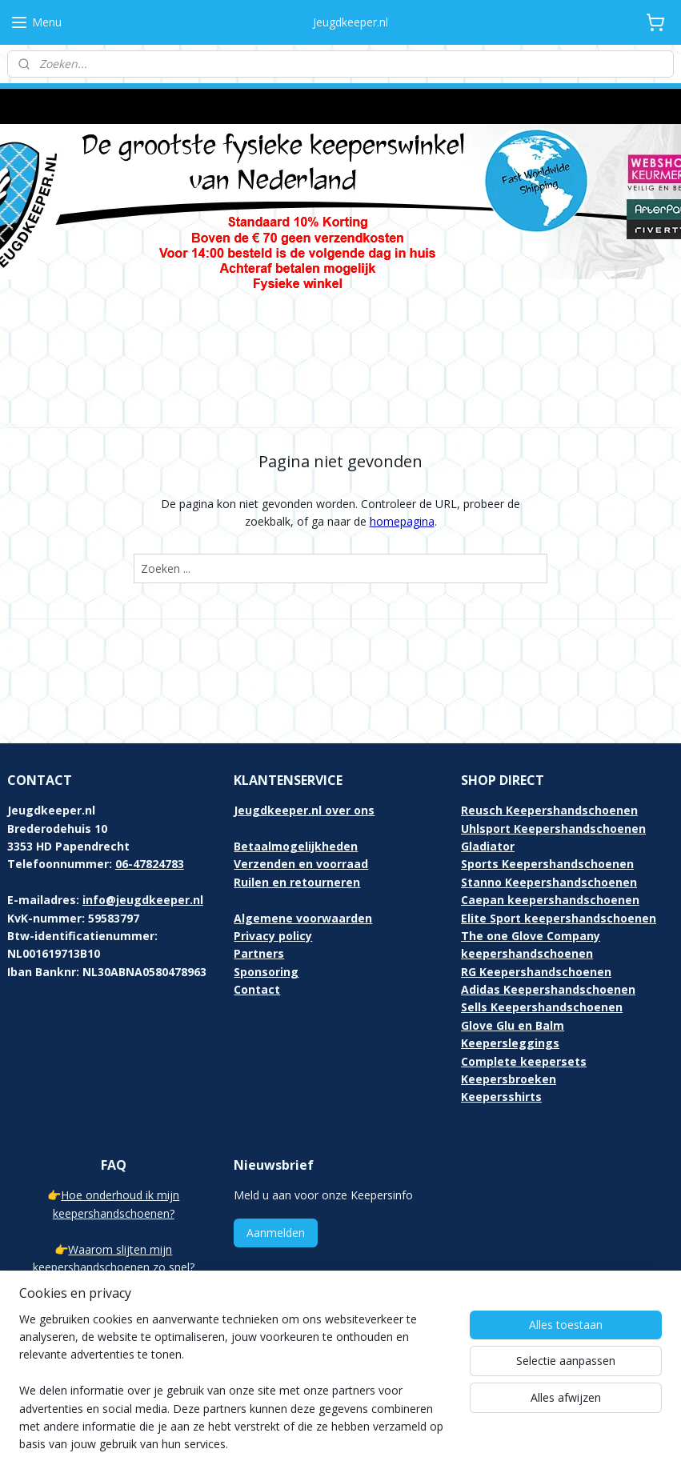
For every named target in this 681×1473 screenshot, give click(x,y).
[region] (235, 1392)
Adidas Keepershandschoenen (548, 939)
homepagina (402, 471)
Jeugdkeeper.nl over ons (304, 760)
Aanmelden (275, 1183)
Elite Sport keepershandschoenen (558, 867)
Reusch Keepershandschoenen (549, 760)
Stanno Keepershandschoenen (549, 831)
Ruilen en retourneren (297, 831)
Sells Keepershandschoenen (542, 957)
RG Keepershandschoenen (536, 921)
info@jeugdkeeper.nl (142, 850)
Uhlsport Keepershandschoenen (553, 778)
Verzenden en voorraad (301, 814)
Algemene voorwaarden (303, 867)
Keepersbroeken (508, 1029)
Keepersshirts (501, 1047)
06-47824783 (149, 814)
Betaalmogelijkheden (296, 796)
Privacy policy (273, 886)
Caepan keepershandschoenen (550, 850)
